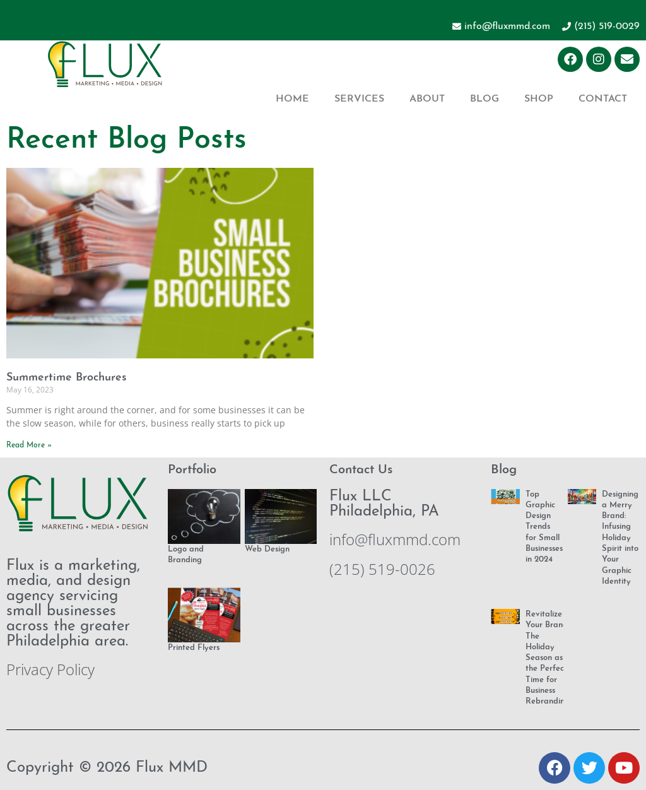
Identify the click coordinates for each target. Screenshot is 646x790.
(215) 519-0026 (382, 568)
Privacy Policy (50, 669)
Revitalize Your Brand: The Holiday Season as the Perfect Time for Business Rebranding (548, 657)
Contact (602, 99)
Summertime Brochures (66, 378)
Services (359, 99)
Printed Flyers (194, 648)
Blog (484, 99)
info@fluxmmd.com (395, 539)
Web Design (267, 549)
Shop (538, 99)
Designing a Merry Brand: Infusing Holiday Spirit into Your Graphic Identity (620, 538)
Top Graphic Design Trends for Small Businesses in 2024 (544, 527)
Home (292, 99)
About (427, 99)
